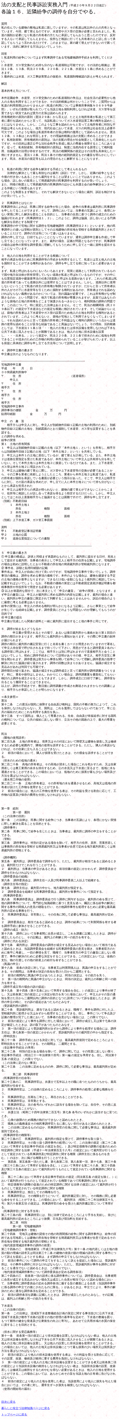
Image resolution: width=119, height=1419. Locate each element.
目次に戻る (8, 1401)
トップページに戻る (14, 1414)
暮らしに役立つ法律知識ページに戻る (25, 1408)
